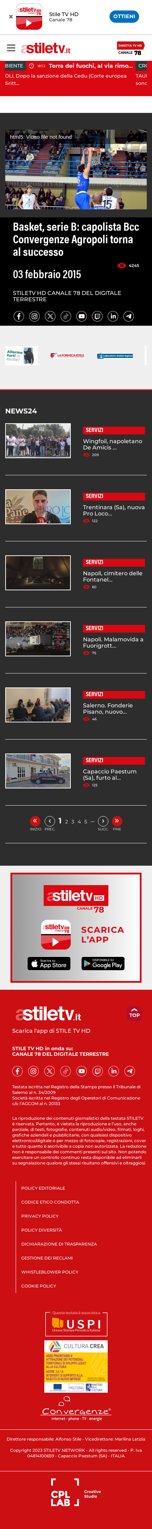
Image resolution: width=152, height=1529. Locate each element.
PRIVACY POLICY (40, 1216)
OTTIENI (124, 16)
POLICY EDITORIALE (43, 1188)
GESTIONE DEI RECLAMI (47, 1258)
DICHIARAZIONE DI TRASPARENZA (59, 1244)
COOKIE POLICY (38, 1286)
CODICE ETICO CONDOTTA (50, 1202)
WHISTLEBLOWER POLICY (49, 1272)
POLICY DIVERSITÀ (41, 1230)
